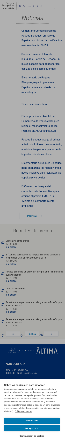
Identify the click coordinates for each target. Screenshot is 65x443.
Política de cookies (23, 411)
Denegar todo (31, 428)
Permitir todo (32, 421)
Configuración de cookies (32, 436)
